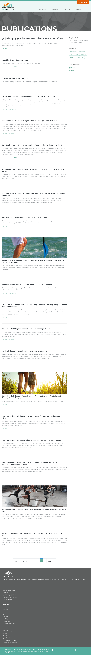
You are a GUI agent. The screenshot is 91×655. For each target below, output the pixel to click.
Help (4, 626)
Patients (5, 618)
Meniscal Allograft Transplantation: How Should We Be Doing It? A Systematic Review (33, 170)
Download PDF (13, 67)
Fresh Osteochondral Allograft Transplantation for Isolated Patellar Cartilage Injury (32, 417)
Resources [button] (67, 9)
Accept (55, 649)
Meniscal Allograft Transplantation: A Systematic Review (24, 351)
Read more (4, 48)
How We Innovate (7, 599)
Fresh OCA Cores (74, 54)
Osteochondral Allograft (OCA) (77, 51)
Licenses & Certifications (9, 623)
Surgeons (5, 614)
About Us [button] (54, 9)
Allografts (6, 589)
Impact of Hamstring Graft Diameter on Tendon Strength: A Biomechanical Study (32, 534)
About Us (6, 604)
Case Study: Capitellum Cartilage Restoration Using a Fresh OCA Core (29, 121)
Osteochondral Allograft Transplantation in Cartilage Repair (26, 329)
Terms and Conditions (8, 638)
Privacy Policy (6, 637)
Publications (6, 619)
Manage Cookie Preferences (10, 642)
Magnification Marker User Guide (15, 60)
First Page (16, 560)
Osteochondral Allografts (9, 590)
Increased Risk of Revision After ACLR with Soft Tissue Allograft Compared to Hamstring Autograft (33, 261)
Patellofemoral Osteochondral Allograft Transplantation (24, 217)
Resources (6, 613)
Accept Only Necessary (67, 649)
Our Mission (6, 606)
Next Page (49, 560)
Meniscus (83, 54)
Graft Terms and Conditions (9, 640)
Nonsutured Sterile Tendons (10, 595)
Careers (5, 633)
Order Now (82, 2)
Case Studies (80, 57)
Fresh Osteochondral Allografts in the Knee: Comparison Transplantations (31, 440)
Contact (79, 9)
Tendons (72, 57)
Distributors (6, 616)
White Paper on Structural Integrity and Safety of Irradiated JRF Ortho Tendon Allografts (33, 194)
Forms (4, 625)
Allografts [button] (42, 9)
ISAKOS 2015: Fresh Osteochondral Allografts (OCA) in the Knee (27, 284)
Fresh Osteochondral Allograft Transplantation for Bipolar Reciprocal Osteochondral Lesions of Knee (29, 463)
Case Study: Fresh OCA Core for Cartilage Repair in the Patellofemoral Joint (32, 145)
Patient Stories (7, 621)
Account (5, 635)
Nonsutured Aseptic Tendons (10, 594)
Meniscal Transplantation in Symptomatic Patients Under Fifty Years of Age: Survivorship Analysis (32, 39)
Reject (79, 649)
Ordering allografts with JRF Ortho (16, 78)
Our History (6, 607)
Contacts (6, 630)
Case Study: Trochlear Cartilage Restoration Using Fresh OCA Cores (29, 96)
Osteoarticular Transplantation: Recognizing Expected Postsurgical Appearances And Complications (34, 305)
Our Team (5, 609)
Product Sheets (7, 601)
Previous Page (26, 560)
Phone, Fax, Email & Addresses (10, 631)
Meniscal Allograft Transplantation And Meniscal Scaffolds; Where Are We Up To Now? (34, 510)
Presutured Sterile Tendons (10, 597)
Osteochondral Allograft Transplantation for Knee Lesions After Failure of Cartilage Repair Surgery (31, 397)
